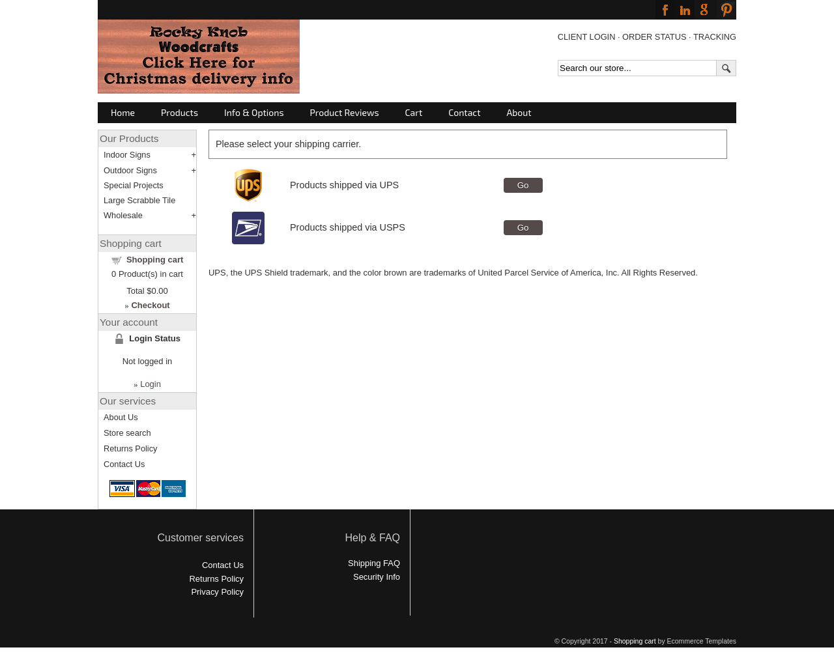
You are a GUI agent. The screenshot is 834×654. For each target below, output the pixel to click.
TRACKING (714, 37)
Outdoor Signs (130, 170)
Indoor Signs (127, 155)
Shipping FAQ (374, 563)
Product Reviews (344, 112)
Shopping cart (154, 259)
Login (150, 384)
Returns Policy (131, 448)
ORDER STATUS (654, 37)
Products (179, 112)
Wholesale (123, 215)
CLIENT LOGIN (587, 37)
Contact (464, 112)
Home (123, 112)
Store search (127, 433)
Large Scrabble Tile (139, 200)
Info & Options (253, 112)
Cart (414, 112)
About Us (121, 417)
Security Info (376, 577)
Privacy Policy (217, 592)
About (519, 112)
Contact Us (124, 464)
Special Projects (134, 185)
